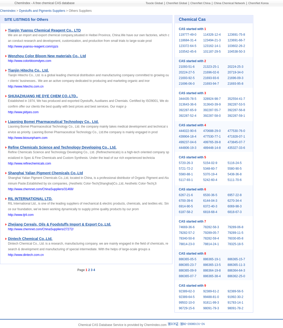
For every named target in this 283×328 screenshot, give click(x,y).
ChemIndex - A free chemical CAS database (45, 3)
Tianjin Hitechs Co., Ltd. (28, 70)
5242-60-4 (210, 180)
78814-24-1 (211, 244)
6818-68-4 (210, 212)
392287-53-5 (236, 104)
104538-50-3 (236, 51)
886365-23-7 (187, 265)
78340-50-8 (186, 238)
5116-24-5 (235, 163)
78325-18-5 (235, 244)
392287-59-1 (236, 116)
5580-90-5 (235, 168)
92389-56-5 (235, 291)
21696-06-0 (186, 83)
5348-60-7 (210, 168)
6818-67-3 (235, 212)
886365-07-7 (187, 276)
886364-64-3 (236, 270)
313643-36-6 (187, 104)
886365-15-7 (236, 259)
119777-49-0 (187, 34)
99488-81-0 (211, 297)
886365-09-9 (187, 270)
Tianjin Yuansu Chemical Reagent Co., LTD (44, 30)
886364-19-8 (212, 270)
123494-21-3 (212, 40)
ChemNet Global (176, 3)
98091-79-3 (211, 308)
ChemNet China (200, 3)
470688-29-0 (212, 131)
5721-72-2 (186, 168)
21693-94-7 (211, 83)
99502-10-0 (186, 302)
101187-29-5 (212, 51)
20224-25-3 (235, 67)
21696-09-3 (235, 78)
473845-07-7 (236, 142)
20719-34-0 (235, 72)
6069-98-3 (235, 206)
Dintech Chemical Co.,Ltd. (30, 239)
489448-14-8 (212, 148)
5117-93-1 (186, 180)
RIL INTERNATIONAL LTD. (30, 199)
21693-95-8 (235, 83)
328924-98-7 (212, 99)
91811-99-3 (211, 302)
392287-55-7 (212, 110)
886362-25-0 (236, 276)
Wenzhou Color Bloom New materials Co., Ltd (47, 56)
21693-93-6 (211, 78)
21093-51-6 (186, 67)
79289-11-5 (235, 233)
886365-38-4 (212, 276)
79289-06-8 (235, 227)
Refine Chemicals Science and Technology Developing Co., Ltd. (62, 147)
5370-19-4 (210, 174)
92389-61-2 (211, 291)
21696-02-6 (211, 72)
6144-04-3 (210, 200)
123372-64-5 (187, 46)
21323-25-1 (211, 67)
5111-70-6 (235, 180)
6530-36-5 (210, 195)
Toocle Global (154, 3)
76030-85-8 (235, 238)
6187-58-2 (186, 212)
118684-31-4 (187, 40)
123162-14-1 (212, 46)
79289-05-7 (211, 233)
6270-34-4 (235, 200)
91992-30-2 (235, 297)
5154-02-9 (210, 163)
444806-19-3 (187, 148)
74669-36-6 (186, 227)
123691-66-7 (236, 40)
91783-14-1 (235, 302)
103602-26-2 (236, 46)
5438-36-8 (235, 174)
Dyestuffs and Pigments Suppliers (42, 11)
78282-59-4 (211, 238)
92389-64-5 (186, 297)
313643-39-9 (212, 104)
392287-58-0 (212, 116)
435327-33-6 (236, 148)
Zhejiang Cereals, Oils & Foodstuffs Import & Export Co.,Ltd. (59, 224)
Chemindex (8, 11)
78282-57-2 (186, 233)
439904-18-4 (187, 136)
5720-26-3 (186, 163)
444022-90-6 (187, 131)
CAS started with (192, 29)
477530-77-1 (212, 136)
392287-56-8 (236, 110)
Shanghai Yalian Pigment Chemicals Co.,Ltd (45, 173)
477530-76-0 (236, 131)
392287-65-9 (187, 110)
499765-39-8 (212, 142)
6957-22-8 (235, 195)
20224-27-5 (186, 72)
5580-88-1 (186, 174)
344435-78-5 (187, 99)
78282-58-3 (211, 227)
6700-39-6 (186, 200)
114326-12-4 (212, 34)
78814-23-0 (186, 244)
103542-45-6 (187, 51)
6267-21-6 (186, 195)
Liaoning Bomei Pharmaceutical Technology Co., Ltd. (53, 122)
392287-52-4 (187, 116)
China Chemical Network (229, 3)
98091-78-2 (235, 308)
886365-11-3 (236, 265)
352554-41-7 (236, 99)
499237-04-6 (187, 142)
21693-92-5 (186, 78)
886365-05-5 (187, 259)
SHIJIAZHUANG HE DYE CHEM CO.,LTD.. (43, 96)
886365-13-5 (212, 265)
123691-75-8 (236, 34)
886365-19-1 (212, 259)
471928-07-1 (236, 136)
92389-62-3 (186, 291)
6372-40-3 (210, 206)
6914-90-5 (186, 206)
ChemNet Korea (258, 3)
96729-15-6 (186, 308)
